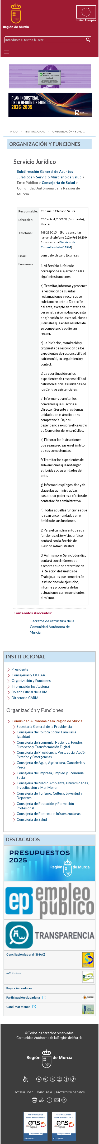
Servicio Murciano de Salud (59, 177)
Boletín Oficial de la (29, 692)
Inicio (13, 131)
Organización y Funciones (31, 680)
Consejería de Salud (58, 183)
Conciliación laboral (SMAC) (25, 954)
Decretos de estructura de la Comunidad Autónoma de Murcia (52, 626)
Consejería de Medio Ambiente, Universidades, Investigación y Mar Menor (53, 785)
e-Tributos (13, 973)
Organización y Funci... (69, 131)
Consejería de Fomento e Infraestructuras (49, 813)
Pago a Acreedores (19, 988)
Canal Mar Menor (21, 1006)
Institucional (35, 131)
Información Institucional (31, 686)
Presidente (20, 669)
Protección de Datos (70, 1092)
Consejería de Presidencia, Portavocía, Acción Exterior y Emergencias (52, 754)
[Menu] (6, 52)
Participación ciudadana (26, 997)
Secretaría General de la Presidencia (44, 726)
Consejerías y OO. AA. (29, 675)
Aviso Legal (45, 1092)
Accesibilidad (24, 1092)
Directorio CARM (25, 698)
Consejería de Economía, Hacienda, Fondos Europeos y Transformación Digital (50, 744)
